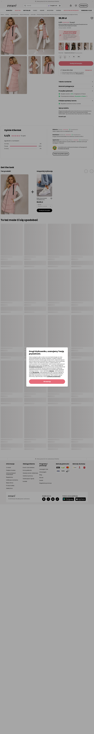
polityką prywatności (53, 376)
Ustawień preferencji (35, 367)
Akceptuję (36, 372)
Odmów (51, 371)
